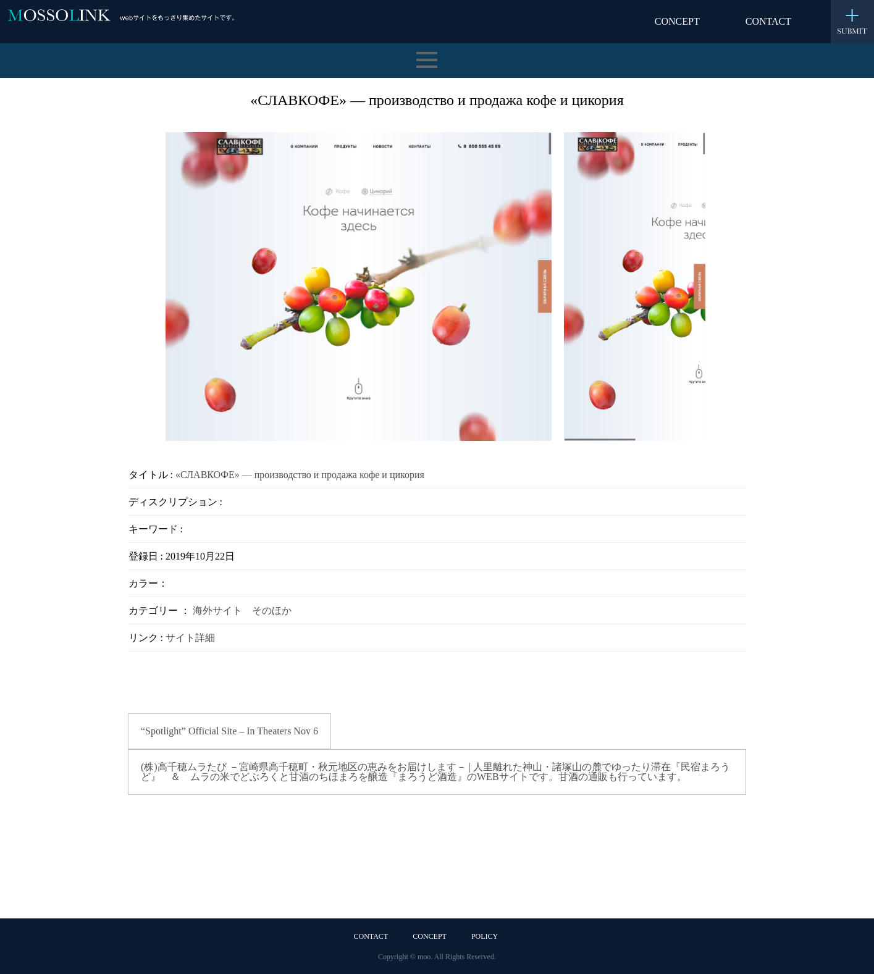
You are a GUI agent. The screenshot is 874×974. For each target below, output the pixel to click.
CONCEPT (677, 21)
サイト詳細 (190, 637)
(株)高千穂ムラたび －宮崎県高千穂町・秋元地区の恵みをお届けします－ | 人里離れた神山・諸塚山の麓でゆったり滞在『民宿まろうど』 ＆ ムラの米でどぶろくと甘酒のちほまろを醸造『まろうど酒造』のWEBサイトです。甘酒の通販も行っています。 (435, 772)
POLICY (484, 936)
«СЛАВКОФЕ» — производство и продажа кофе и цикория (299, 474)
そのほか (272, 610)
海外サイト (217, 610)
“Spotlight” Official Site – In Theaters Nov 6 (229, 731)
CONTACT (768, 21)
